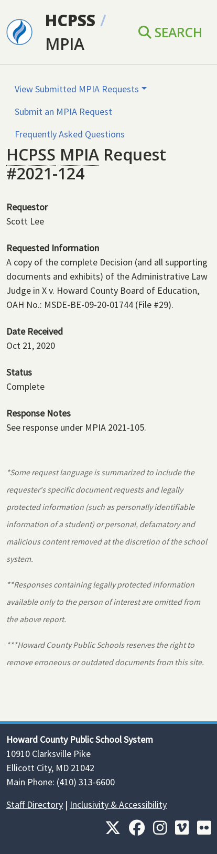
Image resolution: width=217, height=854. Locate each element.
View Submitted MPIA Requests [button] (77, 89)
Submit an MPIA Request (63, 111)
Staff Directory (34, 804)
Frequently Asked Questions (70, 134)
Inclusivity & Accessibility (118, 804)
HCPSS (70, 20)
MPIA (64, 44)
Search (170, 32)
